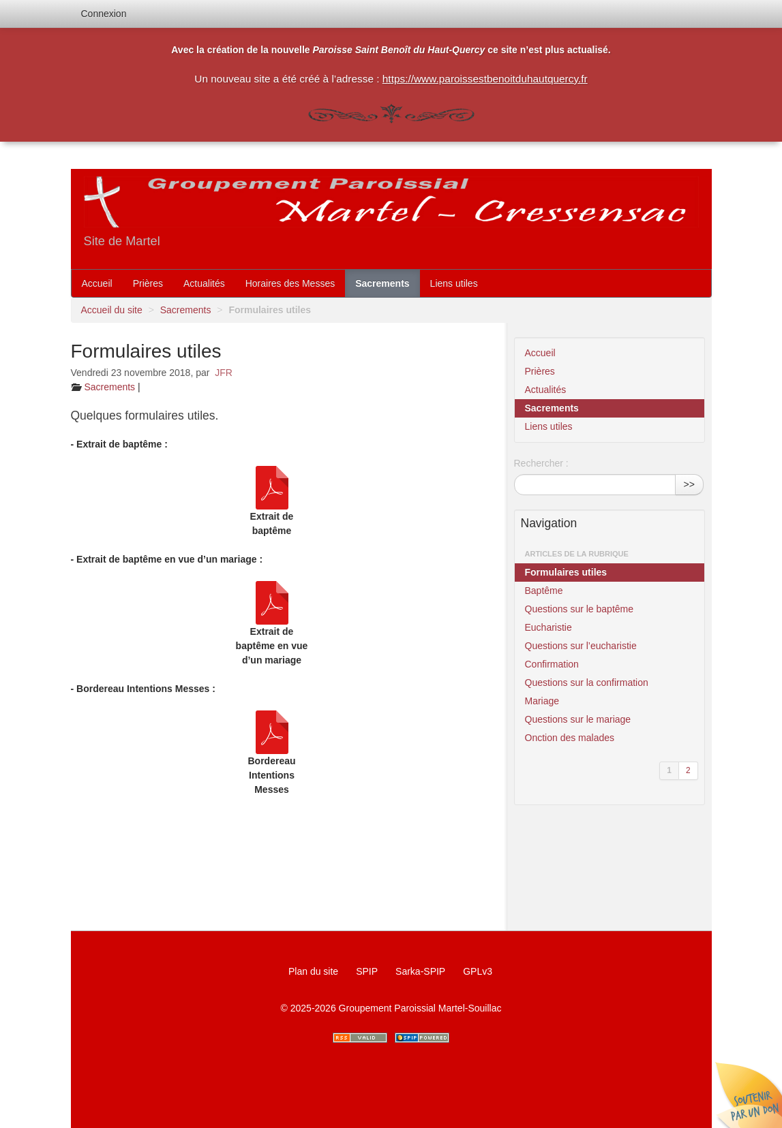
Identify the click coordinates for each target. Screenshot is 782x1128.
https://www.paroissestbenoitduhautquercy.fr (485, 78)
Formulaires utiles (566, 572)
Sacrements (382, 283)
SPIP (367, 971)
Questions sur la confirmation (586, 682)
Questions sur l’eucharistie (581, 645)
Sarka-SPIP (420, 971)
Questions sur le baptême (579, 609)
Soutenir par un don (748, 1094)
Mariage (542, 700)
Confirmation (552, 664)
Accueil (97, 283)
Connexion (104, 13)
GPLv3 (477, 971)
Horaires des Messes (290, 283)
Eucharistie (548, 627)
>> (689, 484)
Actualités (204, 283)
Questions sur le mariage (578, 719)
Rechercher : (541, 463)
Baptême (544, 590)
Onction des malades (570, 737)
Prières (148, 283)
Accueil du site (111, 309)
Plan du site (313, 971)
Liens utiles (454, 283)
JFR (223, 372)
